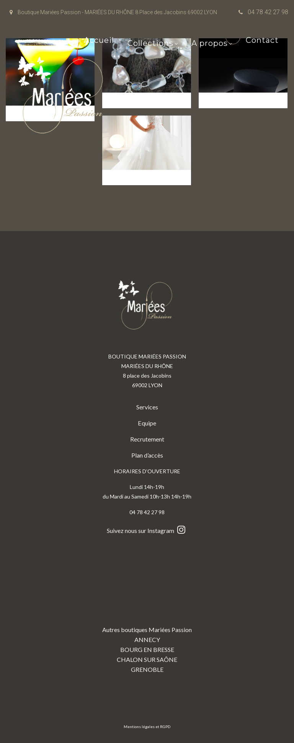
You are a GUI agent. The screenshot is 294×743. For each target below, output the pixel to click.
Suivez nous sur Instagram (147, 530)
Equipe (147, 423)
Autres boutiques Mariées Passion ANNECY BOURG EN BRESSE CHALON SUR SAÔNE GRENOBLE (147, 610)
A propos (209, 44)
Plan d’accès (147, 455)
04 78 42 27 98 (268, 12)
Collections (150, 44)
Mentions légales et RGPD (147, 726)
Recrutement (147, 439)
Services (147, 407)
